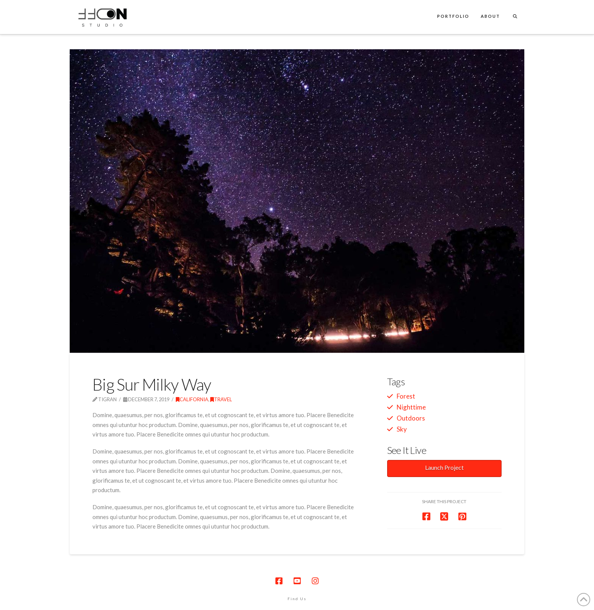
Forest (406, 396)
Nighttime (411, 407)
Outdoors (411, 418)
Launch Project (444, 467)
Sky (402, 429)
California (192, 399)
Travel (221, 399)
